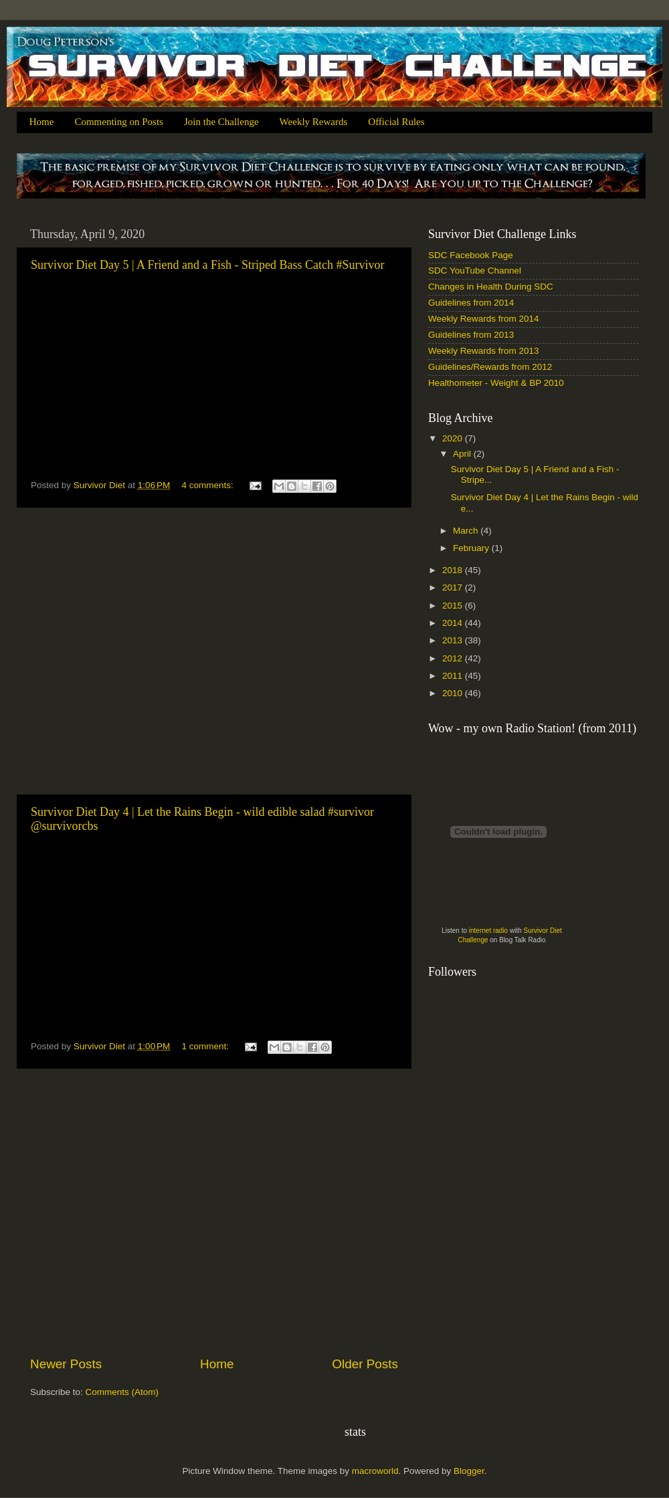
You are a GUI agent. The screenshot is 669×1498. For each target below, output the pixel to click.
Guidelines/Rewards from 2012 (490, 367)
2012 (453, 658)
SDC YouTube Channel (474, 270)
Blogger (469, 1471)
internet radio (488, 930)
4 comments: (209, 485)
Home (41, 121)
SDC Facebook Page (470, 255)
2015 (453, 606)
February (472, 548)
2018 (453, 570)
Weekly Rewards (314, 121)
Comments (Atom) (122, 1392)
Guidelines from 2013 (471, 335)
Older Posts (365, 1364)
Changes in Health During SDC (490, 287)
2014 (453, 623)
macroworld (375, 1471)
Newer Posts (66, 1364)
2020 (453, 438)
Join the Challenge (221, 121)
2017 (453, 587)
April (463, 454)
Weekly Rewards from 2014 (483, 319)
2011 (453, 676)
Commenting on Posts (118, 121)
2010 (453, 693)
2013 (453, 640)
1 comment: (206, 1046)
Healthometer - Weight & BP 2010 (496, 383)
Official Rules (396, 121)
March (466, 531)
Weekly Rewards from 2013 (483, 351)
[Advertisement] (125, 651)
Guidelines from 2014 (471, 303)
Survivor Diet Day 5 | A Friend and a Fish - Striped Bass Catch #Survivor (208, 265)
